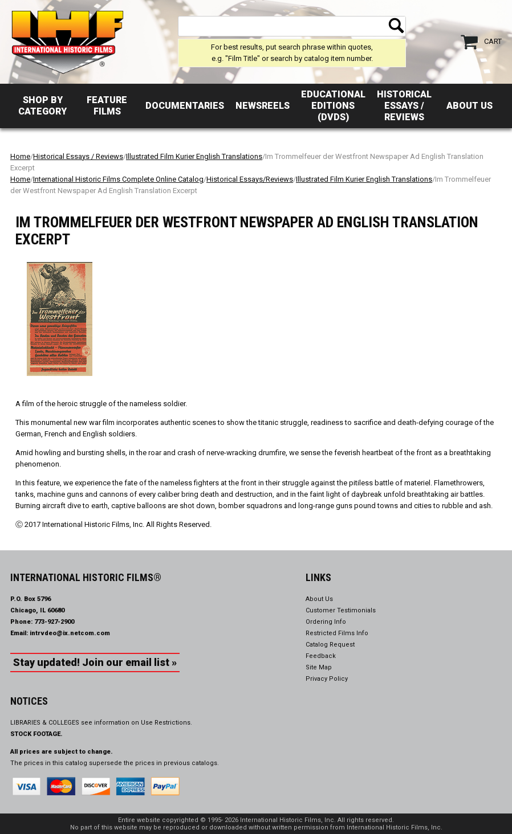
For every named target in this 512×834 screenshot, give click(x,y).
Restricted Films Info (337, 633)
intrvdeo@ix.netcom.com (70, 633)
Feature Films (107, 106)
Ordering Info (326, 622)
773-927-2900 (54, 622)
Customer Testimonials (341, 610)
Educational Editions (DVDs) (333, 105)
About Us (469, 105)
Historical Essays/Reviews (249, 179)
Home (20, 156)
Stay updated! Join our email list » (95, 662)
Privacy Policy (327, 678)
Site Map (319, 667)
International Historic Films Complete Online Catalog (118, 179)
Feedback (321, 656)
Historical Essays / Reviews (404, 105)
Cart (493, 41)
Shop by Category (42, 106)
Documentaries (184, 105)
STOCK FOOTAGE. (36, 734)
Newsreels (262, 105)
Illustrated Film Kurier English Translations (194, 156)
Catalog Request (330, 644)
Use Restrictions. (166, 722)
